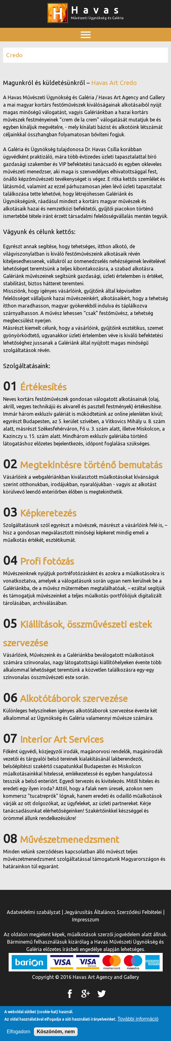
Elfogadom (19, 1031)
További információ (137, 1019)
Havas (97, 9)
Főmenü (85, 48)
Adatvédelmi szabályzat (33, 912)
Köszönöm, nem (56, 1031)
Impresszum (85, 919)
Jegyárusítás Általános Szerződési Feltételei (113, 912)
